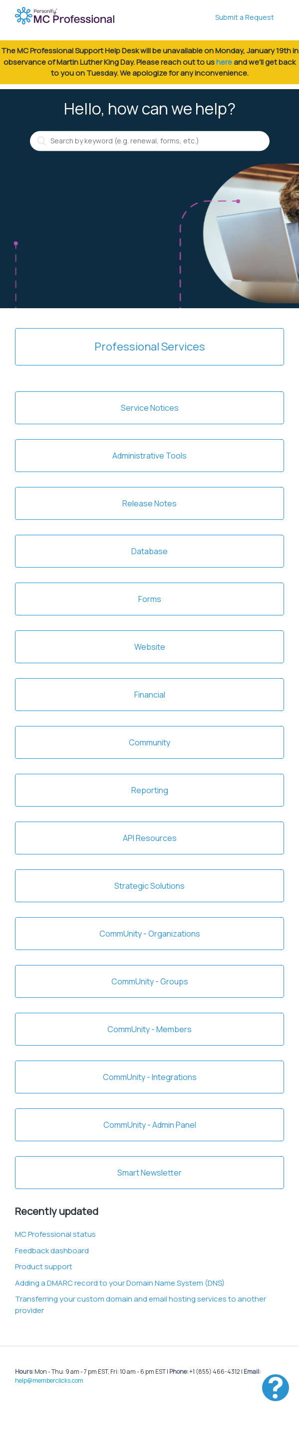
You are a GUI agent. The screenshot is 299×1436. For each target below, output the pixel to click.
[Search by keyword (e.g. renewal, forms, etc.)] (150, 141)
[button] (275, 1387)
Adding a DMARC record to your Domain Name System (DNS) (120, 1283)
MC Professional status (55, 1234)
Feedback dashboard (52, 1250)
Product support (43, 1266)
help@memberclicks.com (49, 1380)
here (224, 62)
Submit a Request (244, 17)
